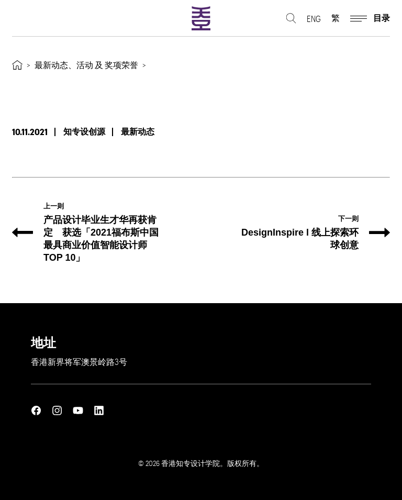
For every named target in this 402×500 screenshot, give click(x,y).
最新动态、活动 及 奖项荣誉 (86, 65)
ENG (314, 19)
